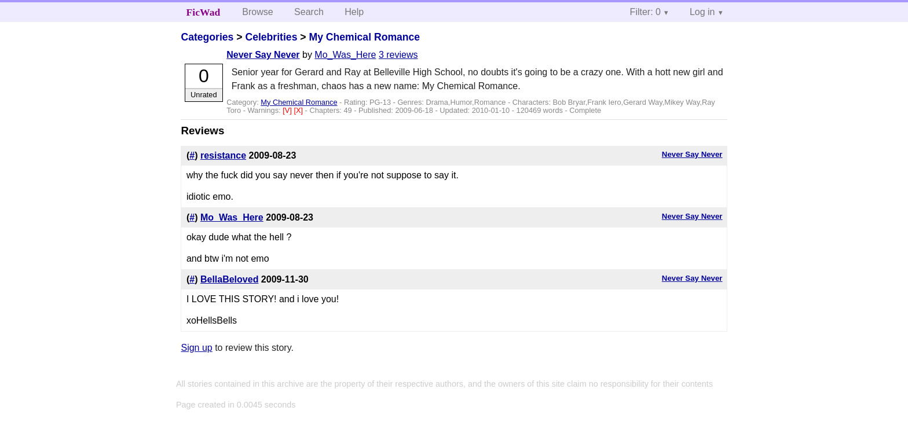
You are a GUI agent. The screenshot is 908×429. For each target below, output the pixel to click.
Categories (207, 37)
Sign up (196, 348)
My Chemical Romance (364, 37)
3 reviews (398, 55)
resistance (223, 155)
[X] (299, 110)
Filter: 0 (645, 12)
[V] (288, 110)
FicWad (203, 12)
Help (354, 12)
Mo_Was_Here (345, 55)
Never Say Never (262, 55)
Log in (702, 12)
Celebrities (271, 37)
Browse (257, 12)
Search (309, 12)
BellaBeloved (229, 279)
